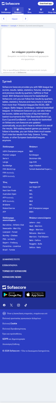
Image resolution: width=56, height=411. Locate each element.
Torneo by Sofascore (14, 271)
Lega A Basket (35, 166)
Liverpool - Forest (10, 232)
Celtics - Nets (35, 247)
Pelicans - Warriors (37, 233)
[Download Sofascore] (12, 294)
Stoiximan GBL (35, 158)
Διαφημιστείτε (11, 259)
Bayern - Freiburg (10, 243)
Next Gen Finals (9, 190)
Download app (46, 4)
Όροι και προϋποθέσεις (12, 334)
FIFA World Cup (9, 169)
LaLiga (5, 162)
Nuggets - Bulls (35, 244)
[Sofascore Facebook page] (4, 305)
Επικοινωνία (9, 265)
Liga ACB (33, 162)
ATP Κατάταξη (8, 198)
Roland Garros (9, 208)
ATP (4, 212)
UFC (31, 198)
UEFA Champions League (13, 151)
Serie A (6, 158)
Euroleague (34, 155)
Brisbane (6, 205)
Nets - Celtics (35, 240)
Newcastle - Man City (12, 228)
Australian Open (9, 194)
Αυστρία (13, 26)
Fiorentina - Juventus (12, 246)
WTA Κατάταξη (8, 201)
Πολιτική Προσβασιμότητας (14, 329)
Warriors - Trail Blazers (38, 237)
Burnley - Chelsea (10, 236)
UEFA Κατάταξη (9, 176)
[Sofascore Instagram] (18, 305)
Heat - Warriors (35, 226)
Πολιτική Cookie (9, 323)
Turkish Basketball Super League (41, 169)
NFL (31, 190)
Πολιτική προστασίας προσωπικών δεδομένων (21, 318)
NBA (31, 151)
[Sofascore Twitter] (11, 305)
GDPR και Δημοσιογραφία (13, 339)
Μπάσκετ (4, 26)
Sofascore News (11, 277)
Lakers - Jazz (34, 223)
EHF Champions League (39, 208)
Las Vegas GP (34, 187)
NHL (31, 194)
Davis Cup (7, 187)
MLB (31, 201)
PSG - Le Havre (9, 239)
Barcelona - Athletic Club (13, 225)
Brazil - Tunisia (9, 250)
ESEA (31, 212)
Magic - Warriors (36, 230)
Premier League (9, 155)
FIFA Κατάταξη (8, 173)
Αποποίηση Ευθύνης (11, 344)
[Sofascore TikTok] (25, 305)
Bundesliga (7, 166)
